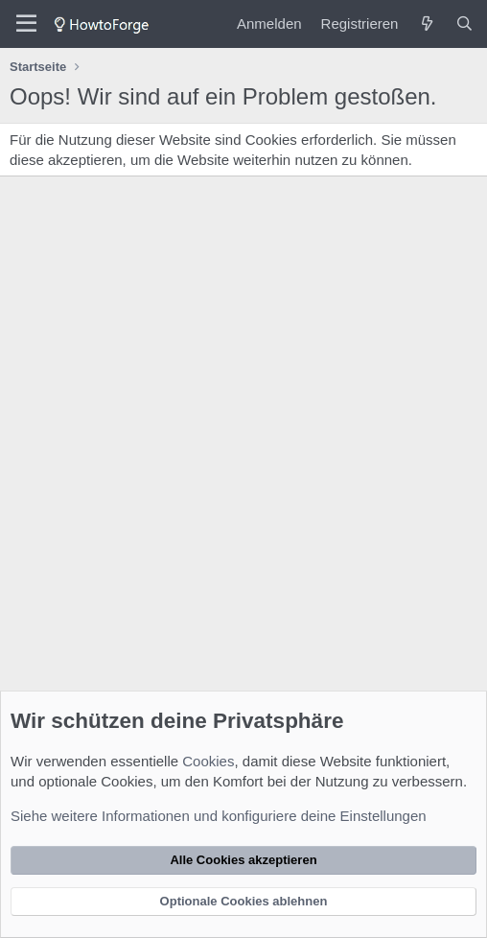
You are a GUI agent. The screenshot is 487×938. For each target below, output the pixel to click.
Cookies (208, 761)
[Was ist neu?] (426, 23)
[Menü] (26, 24)
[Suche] (464, 23)
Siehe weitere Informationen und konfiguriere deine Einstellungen (219, 816)
